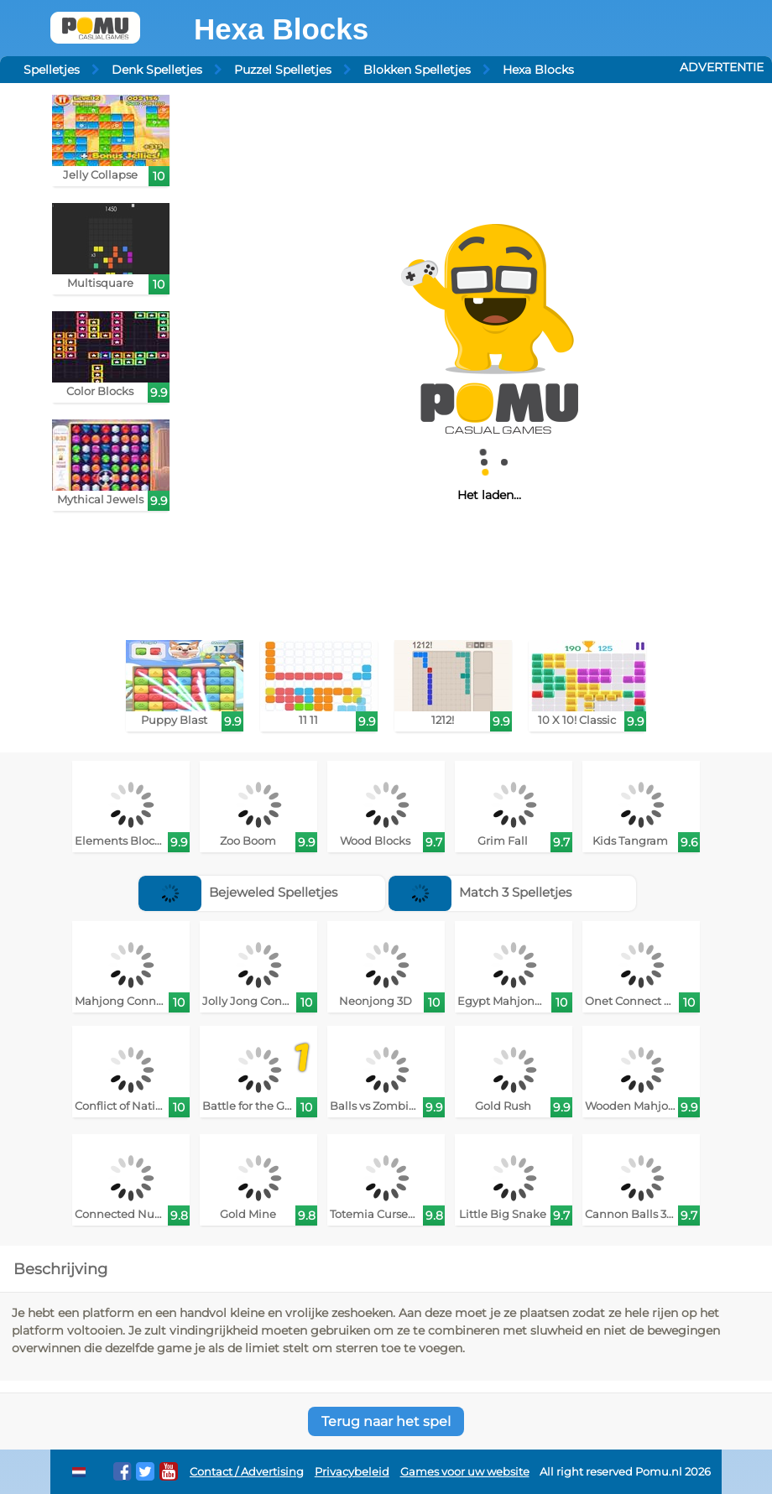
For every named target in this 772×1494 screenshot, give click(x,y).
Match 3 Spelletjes (480, 892)
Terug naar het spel (386, 1421)
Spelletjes (51, 69)
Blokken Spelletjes (417, 69)
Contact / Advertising (247, 1471)
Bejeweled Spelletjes (237, 892)
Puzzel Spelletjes (282, 69)
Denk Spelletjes (157, 69)
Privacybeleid (352, 1471)
